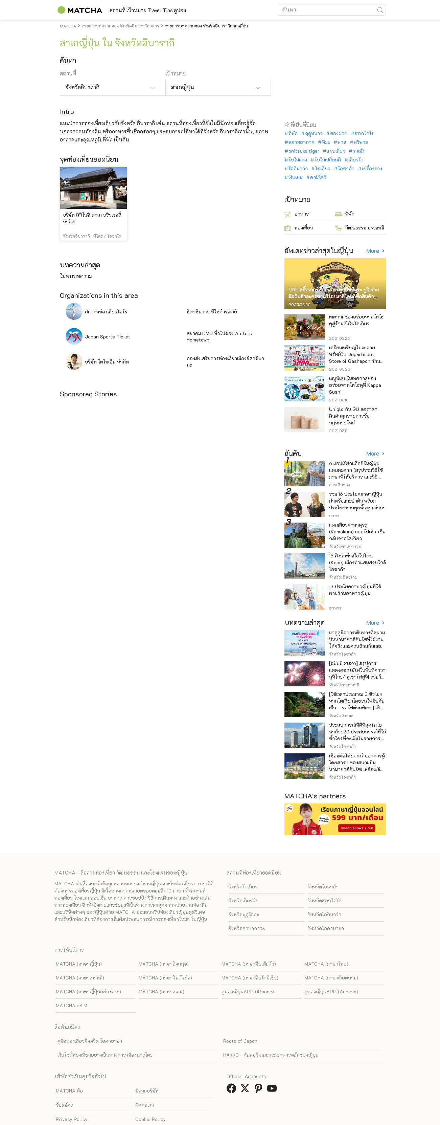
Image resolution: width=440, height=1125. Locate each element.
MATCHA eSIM (71, 1005)
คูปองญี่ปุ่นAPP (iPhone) (248, 991)
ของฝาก (338, 133)
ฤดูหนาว (314, 133)
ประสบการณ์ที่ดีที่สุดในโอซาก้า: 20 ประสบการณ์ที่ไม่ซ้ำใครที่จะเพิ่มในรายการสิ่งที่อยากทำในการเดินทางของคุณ (357, 738)
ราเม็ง (359, 151)
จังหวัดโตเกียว (243, 886)
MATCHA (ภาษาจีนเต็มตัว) (249, 964)
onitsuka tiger (303, 151)
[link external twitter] (246, 1090)
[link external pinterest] (260, 1090)
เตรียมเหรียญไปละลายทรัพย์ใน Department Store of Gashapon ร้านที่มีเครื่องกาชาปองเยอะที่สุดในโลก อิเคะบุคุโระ (357, 361)
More (373, 250)
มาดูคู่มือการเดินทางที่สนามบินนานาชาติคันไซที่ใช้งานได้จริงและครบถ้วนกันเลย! (357, 639)
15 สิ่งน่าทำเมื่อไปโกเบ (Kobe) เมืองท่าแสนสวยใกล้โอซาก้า (357, 562)
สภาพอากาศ (301, 142)
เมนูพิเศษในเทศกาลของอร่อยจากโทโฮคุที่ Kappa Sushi (355, 385)
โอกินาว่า (298, 168)
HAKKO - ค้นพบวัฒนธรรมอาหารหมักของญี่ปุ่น (271, 1055)
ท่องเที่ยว (298, 227)
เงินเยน (295, 177)
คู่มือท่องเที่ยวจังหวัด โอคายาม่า (89, 1041)
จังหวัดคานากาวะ (246, 928)
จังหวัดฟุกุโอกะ (243, 914)
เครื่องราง (372, 168)
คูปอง (214, 10)
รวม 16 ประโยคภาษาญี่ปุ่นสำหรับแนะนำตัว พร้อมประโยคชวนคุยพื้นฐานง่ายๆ (357, 501)
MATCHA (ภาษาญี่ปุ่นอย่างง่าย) (88, 991)
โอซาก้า (346, 168)
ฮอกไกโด (364, 133)
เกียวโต (356, 159)
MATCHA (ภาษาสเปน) (161, 991)
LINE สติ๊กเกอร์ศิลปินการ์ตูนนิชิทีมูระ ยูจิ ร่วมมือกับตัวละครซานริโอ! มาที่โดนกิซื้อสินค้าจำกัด (333, 296)
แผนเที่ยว (336, 151)
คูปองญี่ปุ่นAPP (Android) (331, 991)
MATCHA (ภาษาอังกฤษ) (164, 964)
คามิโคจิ (318, 177)
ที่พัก (293, 133)
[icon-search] (380, 10)
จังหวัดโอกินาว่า (324, 914)
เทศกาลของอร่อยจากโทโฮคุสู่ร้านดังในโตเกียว (356, 320)
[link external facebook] (233, 1090)
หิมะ (326, 142)
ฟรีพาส (361, 142)
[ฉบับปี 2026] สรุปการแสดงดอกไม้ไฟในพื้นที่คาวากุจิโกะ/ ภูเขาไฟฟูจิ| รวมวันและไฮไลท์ (357, 673)
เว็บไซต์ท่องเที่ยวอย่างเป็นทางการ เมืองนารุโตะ (105, 1055)
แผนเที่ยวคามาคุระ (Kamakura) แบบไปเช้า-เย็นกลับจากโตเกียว (357, 532)
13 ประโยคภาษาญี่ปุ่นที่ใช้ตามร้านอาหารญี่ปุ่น (355, 589)
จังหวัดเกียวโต (243, 900)
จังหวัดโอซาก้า (323, 886)
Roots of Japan (240, 1041)
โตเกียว (322, 168)
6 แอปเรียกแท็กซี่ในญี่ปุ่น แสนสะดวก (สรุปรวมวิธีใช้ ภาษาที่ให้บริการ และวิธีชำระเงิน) (356, 473)
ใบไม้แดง (297, 159)
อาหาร (296, 214)
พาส (342, 142)
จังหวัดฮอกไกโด (325, 900)
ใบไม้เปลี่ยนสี (328, 159)
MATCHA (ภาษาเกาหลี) (80, 977)
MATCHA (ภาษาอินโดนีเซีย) (250, 977)
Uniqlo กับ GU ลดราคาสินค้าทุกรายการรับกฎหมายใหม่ (353, 416)
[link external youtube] (273, 1090)
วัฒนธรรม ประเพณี (359, 227)
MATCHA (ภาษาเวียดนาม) (331, 977)
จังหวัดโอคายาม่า (326, 928)
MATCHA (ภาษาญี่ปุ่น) (79, 964)
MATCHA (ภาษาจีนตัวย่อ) (165, 977)
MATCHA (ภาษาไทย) (326, 964)
